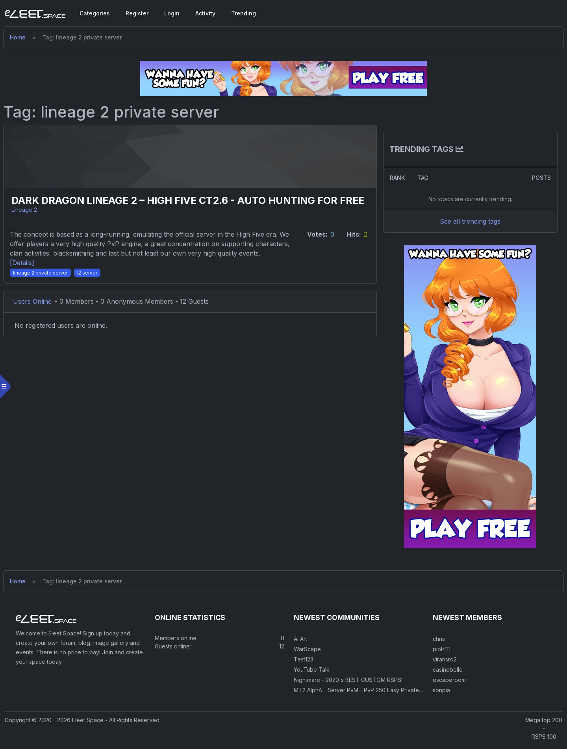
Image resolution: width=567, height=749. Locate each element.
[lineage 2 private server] (45, 291)
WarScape (307, 653)
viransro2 (445, 663)
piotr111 (441, 653)
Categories (95, 13)
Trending (243, 13)
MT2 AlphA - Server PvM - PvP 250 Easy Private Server (366, 694)
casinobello (448, 674)
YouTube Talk (312, 674)
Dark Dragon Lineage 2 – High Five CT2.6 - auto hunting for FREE (179, 205)
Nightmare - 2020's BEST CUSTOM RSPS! (348, 684)
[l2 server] (92, 291)
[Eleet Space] (35, 13)
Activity (205, 13)
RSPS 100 (544, 741)
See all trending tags (467, 221)
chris (439, 643)
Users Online (37, 321)
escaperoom (449, 684)
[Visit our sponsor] (283, 78)
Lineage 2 (28, 219)
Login (172, 13)
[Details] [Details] (27, 282)
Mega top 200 (543, 724)
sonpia (441, 694)
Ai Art (300, 643)
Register (137, 13)
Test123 (303, 663)
